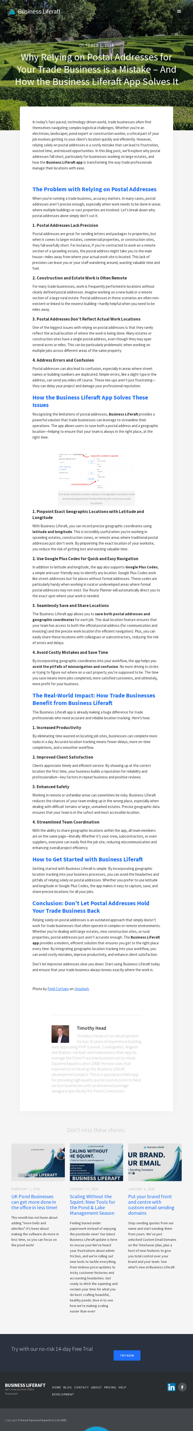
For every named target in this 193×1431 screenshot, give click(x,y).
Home (56, 1387)
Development (63, 1394)
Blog (67, 1387)
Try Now (127, 1355)
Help (122, 1387)
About (96, 1387)
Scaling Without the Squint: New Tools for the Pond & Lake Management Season (92, 1205)
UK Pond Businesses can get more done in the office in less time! (34, 1202)
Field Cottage (58, 988)
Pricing (110, 1387)
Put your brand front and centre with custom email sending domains (151, 1205)
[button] (179, 11)
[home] (36, 11)
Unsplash (81, 988)
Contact (81, 1387)
